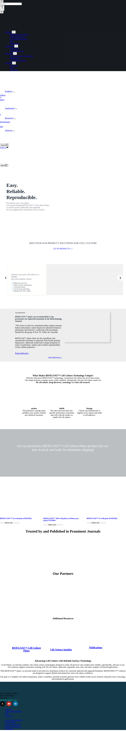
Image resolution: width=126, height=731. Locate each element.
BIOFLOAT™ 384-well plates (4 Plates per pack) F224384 (61, 527)
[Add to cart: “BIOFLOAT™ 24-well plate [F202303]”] (10, 530)
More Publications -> (55, 361)
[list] (63, 277)
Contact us (9, 715)
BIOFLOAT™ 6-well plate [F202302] (102, 526)
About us (9, 130)
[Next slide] (120, 278)
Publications (95, 645)
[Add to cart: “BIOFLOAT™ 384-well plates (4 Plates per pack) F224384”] (53, 532)
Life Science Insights (61, 647)
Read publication (23, 357)
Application (10, 108)
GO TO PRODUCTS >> (63, 249)
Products (9, 91)
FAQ (7, 713)
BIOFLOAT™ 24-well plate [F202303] (16, 526)
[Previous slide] (6, 278)
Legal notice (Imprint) (13, 719)
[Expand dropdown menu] (15, 118)
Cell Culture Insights (13, 710)
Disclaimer (9, 728)
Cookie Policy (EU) (13, 723)
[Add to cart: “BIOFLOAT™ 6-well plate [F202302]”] (96, 530)
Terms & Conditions (13, 726)
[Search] (4, 144)
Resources (9, 118)
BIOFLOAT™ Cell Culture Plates (26, 647)
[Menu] (4, 165)
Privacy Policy (10, 721)
